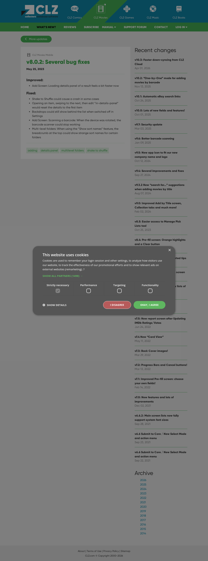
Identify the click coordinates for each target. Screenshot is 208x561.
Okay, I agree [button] (149, 304)
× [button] (169, 250)
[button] (104, 275)
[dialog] (104, 280)
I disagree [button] (117, 304)
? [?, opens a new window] (83, 269)
